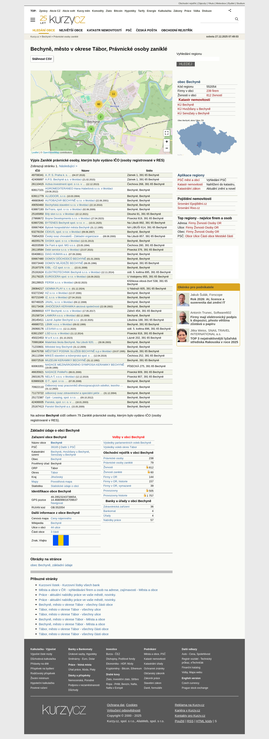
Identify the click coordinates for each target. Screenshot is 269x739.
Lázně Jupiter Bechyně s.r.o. (62, 319)
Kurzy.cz (34, 36)
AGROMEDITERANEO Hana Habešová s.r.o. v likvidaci (79, 188)
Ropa (109, 684)
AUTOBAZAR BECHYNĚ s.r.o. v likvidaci (70, 200)
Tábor (54, 472)
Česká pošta (146, 30)
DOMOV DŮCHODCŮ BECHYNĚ (65, 258)
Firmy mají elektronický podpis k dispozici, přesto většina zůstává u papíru (213, 320)
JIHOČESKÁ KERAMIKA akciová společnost (72, 306)
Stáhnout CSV (42, 59)
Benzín (125, 684)
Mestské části (224, 236)
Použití (180, 721)
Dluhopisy (111, 658)
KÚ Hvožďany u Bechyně (194, 109)
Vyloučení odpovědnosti (123, 710)
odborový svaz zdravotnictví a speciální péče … (74, 393)
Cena (192, 654)
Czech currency (190, 683)
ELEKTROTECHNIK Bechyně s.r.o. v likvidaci (72, 272)
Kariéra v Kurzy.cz (187, 710)
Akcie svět (69, 10)
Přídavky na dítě (39, 663)
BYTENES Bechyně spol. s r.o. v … (66, 222)
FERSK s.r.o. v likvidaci (59, 282)
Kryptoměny (113, 668)
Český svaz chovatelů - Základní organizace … (73, 236)
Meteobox (221, 3)
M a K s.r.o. (52, 337)
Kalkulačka (164, 10)
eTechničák (197, 662)
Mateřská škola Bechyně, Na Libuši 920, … (71, 342)
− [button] (166, 148)
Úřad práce (74, 669)
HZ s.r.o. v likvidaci (56, 293)
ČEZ (117, 654)
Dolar (92, 658)
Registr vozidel (190, 658)
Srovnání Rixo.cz (189, 208)
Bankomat (109, 511)
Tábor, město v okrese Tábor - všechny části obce (74, 629)
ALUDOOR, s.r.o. (55, 196)
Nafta (134, 684)
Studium (240, 3)
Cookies (131, 705)
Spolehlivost (203, 654)
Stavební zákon (152, 683)
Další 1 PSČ (68, 447)
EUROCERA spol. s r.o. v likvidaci (65, 276)
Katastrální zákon (189, 188)
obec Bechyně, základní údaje (51, 565)
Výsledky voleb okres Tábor (120, 447)
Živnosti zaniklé (112, 472)
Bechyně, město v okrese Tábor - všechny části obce (76, 604)
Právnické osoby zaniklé (118, 462)
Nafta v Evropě (114, 687)
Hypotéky (130, 10)
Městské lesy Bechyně (58, 346)
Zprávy (43, 10)
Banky (72, 649)
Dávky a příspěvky (79, 675)
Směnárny (74, 658)
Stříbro (135, 679)
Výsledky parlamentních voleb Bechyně (127, 442)
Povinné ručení (38, 687)
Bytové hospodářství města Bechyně (67, 227)
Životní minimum (39, 678)
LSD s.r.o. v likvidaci (57, 333)
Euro (84, 658)
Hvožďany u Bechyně (76, 451)
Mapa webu (195, 672)
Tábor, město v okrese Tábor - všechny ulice (70, 609)
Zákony (177, 10)
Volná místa (84, 664)
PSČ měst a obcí (189, 180)
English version (191, 678)
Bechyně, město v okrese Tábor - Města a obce (72, 619)
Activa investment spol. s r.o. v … (65, 184)
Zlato (109, 10)
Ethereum (136, 668)
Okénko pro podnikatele (196, 287)
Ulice (196, 236)
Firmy (192, 223)
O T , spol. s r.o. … (56, 381)
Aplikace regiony (191, 175)
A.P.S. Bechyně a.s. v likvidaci (63, 179)
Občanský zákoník (154, 673)
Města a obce (151, 654)
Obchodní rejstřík (187, 3)
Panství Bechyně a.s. (58, 406)
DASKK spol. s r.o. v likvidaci (62, 240)
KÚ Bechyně (186, 104)
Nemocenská (75, 680)
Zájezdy (202, 3)
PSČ (129, 30)
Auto (184, 654)
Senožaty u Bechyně (63, 454)
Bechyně (56, 451)
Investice (111, 649)
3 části (55, 531)
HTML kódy (204, 721)
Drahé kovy (113, 674)
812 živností (214, 95)
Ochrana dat (115, 705)
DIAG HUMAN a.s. (56, 254)
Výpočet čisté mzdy (41, 654)
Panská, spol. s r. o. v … (60, 402)
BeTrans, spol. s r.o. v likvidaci (63, 209)
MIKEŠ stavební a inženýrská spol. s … (69, 355)
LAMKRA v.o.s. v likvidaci (60, 315)
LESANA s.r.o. (53, 328)
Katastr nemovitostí (194, 100)
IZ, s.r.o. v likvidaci (56, 297)
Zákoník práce (152, 678)
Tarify (141, 10)
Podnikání (150, 649)
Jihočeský (57, 477)
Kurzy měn (83, 10)
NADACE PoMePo (56, 372)
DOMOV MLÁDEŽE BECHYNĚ (64, 263)
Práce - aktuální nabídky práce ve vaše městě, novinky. (77, 594)
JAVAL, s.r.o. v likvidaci (59, 302)
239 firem (212, 91)
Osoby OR (214, 223)
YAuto (211, 3)
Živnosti (108, 467)
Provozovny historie (115, 495)
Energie (151, 10)
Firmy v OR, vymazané (117, 485)
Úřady (107, 515)
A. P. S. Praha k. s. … (58, 175)
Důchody (73, 690)
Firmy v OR (110, 477)
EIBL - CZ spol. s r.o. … (59, 267)
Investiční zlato (121, 679)
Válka (196, 10)
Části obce (207, 236)
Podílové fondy (126, 658)
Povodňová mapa (61, 481)
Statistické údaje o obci (65, 486)
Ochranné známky (154, 668)
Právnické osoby (113, 458)
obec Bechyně (189, 82)
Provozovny (110, 490)
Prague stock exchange (195, 687)
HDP (123, 663)
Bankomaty (85, 649)
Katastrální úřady (153, 663)
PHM (117, 684)
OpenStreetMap (51, 152)
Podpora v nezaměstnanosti (84, 685)
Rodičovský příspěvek (42, 673)
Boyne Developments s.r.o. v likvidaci (67, 218)
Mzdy (130, 663)
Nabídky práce (112, 520)
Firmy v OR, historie (115, 481)
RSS (190, 721)
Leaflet (35, 152)
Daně (147, 687)
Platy (92, 669)
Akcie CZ (55, 10)
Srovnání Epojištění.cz (192, 203)
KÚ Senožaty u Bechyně (194, 113)
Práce (188, 10)
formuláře (156, 687)
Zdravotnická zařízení (116, 506)
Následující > (68, 166)
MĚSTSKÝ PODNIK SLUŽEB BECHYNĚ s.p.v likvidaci (78, 351)
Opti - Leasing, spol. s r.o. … (62, 397)
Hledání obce (44, 30)
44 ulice (55, 527)
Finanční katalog (191, 667)
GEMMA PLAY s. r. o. (58, 288)
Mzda (85, 669)
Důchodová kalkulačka (43, 658)
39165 (54, 447)
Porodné (89, 680)
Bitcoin (118, 10)
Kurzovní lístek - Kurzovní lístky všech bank (69, 585)
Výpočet (51, 649)
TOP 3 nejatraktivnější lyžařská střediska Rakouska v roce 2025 (214, 340)
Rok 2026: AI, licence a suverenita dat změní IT (207, 300)
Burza (109, 654)
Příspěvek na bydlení (42, 668)
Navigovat (57, 503)
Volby (185, 672)
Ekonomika (112, 663)
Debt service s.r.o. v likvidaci (62, 249)
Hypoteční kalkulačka (42, 683)
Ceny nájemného (61, 518)
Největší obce (71, 30)
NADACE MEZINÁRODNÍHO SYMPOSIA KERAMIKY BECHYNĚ (84, 364)
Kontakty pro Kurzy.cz (190, 715)
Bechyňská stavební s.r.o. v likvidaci (67, 204)
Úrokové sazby (76, 654)
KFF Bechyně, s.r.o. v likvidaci (63, 310)
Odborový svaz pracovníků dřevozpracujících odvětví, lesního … (84, 385)
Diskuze (207, 10)
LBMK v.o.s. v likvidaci (58, 324)
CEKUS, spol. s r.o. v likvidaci (63, 231)
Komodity (98, 10)
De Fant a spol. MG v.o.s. (60, 245)
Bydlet (231, 3)
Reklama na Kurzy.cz (189, 705)
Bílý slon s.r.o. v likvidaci (60, 213)
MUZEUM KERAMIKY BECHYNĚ (65, 360)
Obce (188, 236)
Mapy (35, 481)
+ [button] (166, 142)
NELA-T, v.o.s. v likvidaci (60, 376)
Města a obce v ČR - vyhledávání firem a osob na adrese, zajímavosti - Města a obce (98, 590)
